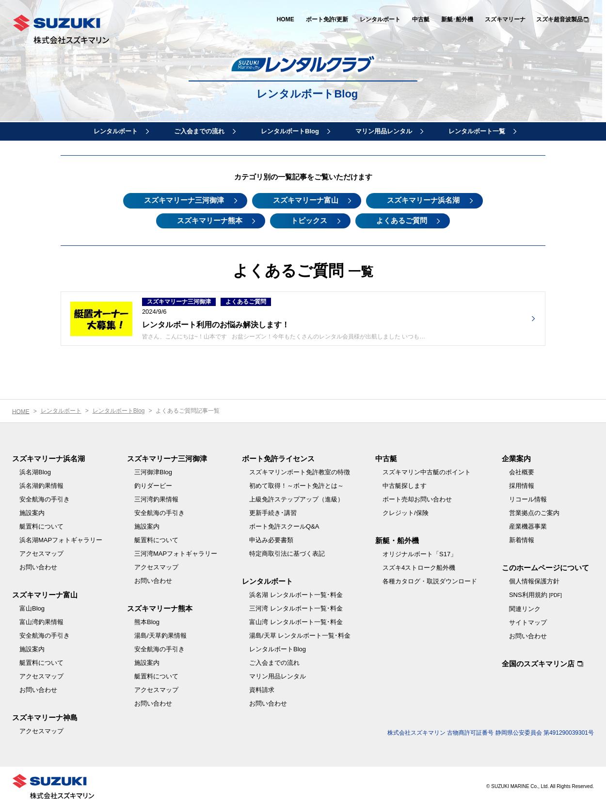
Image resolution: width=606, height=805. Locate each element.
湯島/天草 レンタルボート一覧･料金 (300, 634)
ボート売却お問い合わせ (417, 498)
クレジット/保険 (406, 511)
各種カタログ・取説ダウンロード (430, 580)
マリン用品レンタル (383, 130)
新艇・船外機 (397, 539)
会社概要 (521, 471)
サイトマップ (528, 621)
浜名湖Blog (35, 471)
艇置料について (41, 525)
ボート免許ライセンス (278, 457)
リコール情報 (528, 498)
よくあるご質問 (403, 219)
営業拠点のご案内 (534, 511)
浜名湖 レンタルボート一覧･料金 (296, 593)
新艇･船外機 (457, 19)
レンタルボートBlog (308, 94)
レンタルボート (380, 19)
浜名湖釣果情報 (41, 484)
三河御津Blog (153, 471)
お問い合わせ (38, 566)
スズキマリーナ (505, 19)
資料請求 (261, 688)
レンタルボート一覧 (476, 130)
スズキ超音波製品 (559, 19)
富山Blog (32, 607)
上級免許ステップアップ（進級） (296, 498)
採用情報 (521, 484)
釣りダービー (153, 484)
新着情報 (521, 539)
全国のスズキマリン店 (538, 663)
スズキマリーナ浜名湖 (425, 199)
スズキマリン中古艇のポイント (427, 471)
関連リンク (525, 608)
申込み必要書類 (271, 539)
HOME (285, 19)
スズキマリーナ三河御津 (182, 199)
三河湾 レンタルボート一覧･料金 (296, 607)
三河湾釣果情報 (156, 498)
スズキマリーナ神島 (45, 716)
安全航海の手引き (44, 498)
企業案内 (516, 457)
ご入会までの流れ (199, 130)
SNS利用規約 (535, 593)
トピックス (309, 219)
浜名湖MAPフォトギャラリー (60, 539)
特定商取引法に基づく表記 (287, 552)
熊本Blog (146, 621)
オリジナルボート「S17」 (420, 553)
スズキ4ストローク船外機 (419, 566)
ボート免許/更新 (327, 19)
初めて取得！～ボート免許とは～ (296, 484)
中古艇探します (405, 484)
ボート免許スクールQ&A (284, 525)
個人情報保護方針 (534, 580)
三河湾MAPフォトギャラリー (175, 552)
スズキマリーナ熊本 (207, 219)
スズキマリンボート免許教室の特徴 (299, 471)
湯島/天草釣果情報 (160, 634)
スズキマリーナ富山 (305, 199)
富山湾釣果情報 (41, 621)
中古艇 (421, 19)
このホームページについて (545, 567)
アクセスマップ (41, 552)
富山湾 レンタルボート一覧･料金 (296, 621)
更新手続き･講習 (273, 511)
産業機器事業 (528, 525)
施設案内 (32, 511)
